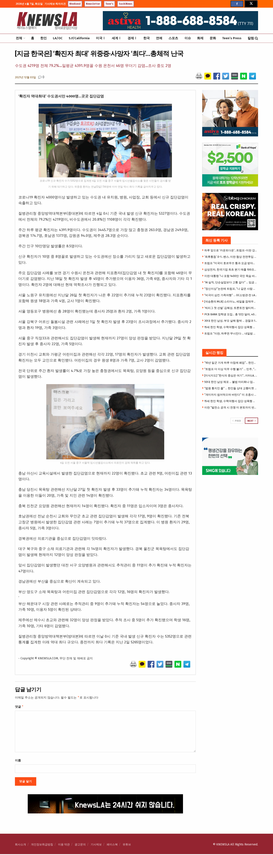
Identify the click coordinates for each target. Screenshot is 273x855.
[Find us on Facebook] (237, 4)
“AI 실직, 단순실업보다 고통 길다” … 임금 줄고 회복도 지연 (230, 282)
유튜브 (127, 845)
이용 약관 (64, 845)
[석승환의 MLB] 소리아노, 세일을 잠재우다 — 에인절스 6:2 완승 (230, 301)
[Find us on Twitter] (250, 4)
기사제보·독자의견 (55, 3)
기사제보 (96, 845)
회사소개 (20, 845)
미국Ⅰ (101, 38)
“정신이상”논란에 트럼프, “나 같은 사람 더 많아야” (230, 288)
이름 (18, 761)
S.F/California (79, 38)
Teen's (109, 3)
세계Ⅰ (116, 38)
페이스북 (112, 845)
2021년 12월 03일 (25, 77)
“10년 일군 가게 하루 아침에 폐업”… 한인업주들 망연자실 (230, 362)
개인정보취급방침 (42, 845)
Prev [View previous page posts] (236, 420)
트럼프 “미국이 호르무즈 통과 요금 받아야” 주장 (230, 263)
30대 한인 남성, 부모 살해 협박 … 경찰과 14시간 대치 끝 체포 (230, 320)
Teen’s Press (231, 38)
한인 (43, 38)
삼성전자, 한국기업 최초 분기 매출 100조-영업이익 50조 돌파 (230, 269)
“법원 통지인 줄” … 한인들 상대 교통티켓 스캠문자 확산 (230, 388)
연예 (159, 38)
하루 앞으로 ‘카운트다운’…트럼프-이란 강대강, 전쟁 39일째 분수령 (230, 250)
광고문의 (80, 845)
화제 (200, 38)
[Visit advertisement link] (230, 456)
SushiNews (125, 3)
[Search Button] (256, 38)
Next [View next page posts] (251, 420)
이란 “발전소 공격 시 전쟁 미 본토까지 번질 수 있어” (230, 407)
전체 (19, 38)
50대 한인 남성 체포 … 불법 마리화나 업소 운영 (230, 381)
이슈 (187, 38)
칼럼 (251, 38)
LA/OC (57, 38)
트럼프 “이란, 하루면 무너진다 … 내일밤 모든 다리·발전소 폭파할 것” (230, 333)
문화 (213, 38)
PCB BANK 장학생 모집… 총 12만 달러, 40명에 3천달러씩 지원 (230, 314)
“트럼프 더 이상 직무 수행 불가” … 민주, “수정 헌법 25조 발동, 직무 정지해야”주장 (230, 369)
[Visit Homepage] (47, 20)
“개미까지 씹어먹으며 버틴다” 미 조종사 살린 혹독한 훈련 (230, 394)
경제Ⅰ (132, 38)
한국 (146, 38)
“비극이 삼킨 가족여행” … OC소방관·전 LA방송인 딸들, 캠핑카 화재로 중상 (230, 295)
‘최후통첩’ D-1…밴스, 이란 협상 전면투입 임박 (230, 256)
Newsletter (93, 3)
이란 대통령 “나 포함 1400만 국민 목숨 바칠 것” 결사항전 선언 (230, 276)
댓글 (19, 707)
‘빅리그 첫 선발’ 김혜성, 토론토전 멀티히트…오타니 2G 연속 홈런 (230, 308)
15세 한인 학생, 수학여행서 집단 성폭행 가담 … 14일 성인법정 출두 (230, 327)
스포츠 (173, 38)
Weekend (75, 3)
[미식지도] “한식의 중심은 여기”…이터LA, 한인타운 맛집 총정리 (230, 375)
